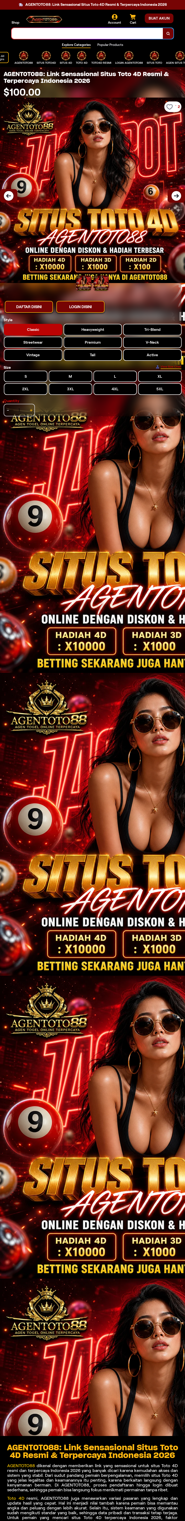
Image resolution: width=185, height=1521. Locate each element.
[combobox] (87, 33)
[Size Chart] (168, 367)
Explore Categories (76, 45)
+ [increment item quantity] (31, 410)
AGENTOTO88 (22, 1465)
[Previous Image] (8, 196)
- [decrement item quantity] (8, 410)
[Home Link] (44, 19)
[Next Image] (176, 196)
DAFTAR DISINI (29, 307)
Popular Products (110, 45)
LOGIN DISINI (80, 307)
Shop (15, 22)
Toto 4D (15, 1498)
